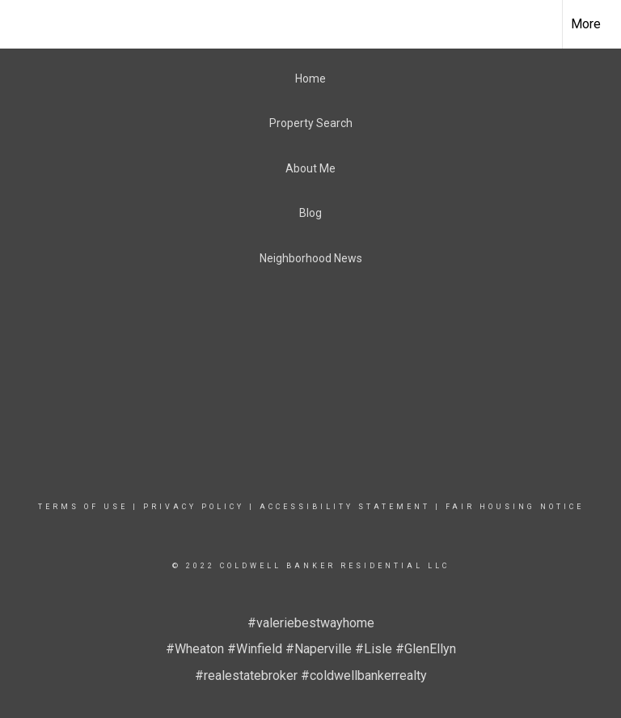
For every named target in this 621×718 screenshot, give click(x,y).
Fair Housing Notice (515, 507)
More (586, 24)
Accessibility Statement (345, 507)
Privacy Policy (193, 507)
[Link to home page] (20, 24)
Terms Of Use (83, 507)
